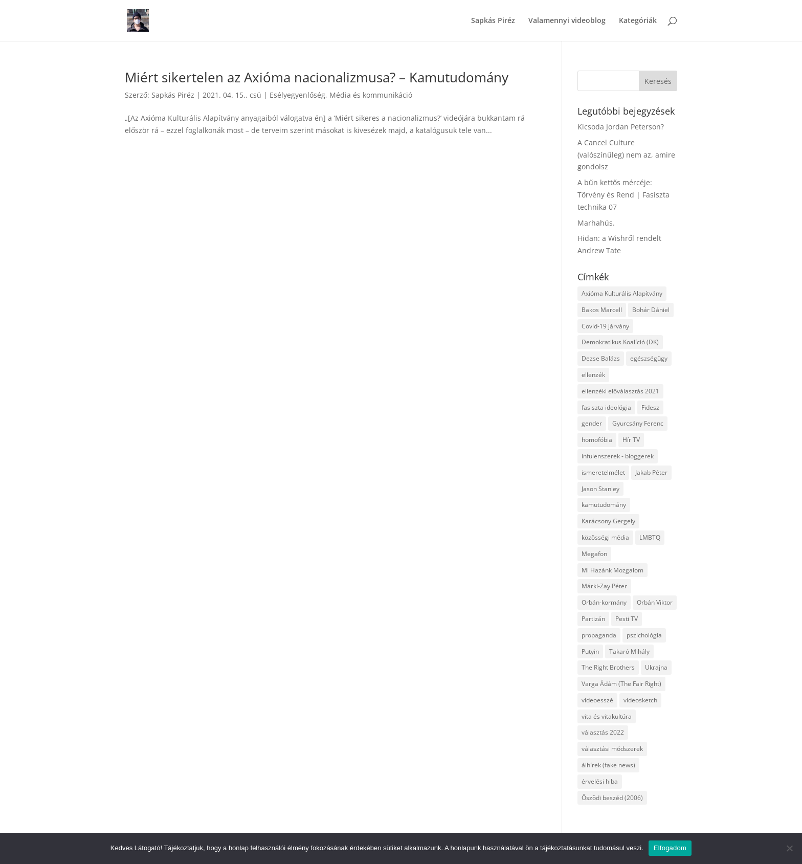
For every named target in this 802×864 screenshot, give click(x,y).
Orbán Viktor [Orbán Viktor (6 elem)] (655, 602)
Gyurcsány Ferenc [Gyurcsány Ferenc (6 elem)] (637, 423)
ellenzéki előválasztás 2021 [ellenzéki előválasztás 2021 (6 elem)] (620, 391)
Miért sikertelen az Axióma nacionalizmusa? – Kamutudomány (316, 77)
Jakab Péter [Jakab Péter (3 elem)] (651, 472)
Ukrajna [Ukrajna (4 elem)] (656, 667)
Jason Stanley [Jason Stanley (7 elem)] (600, 488)
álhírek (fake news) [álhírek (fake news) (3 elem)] (608, 765)
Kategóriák (638, 21)
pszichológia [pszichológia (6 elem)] (644, 635)
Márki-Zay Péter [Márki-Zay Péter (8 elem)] (604, 586)
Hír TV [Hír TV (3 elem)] (631, 439)
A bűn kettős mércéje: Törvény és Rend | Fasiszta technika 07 (623, 195)
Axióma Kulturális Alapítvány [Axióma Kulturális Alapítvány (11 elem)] (622, 293)
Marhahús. (596, 223)
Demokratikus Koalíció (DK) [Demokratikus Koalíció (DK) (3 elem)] (620, 342)
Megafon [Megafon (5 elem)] (594, 553)
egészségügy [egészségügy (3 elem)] (648, 358)
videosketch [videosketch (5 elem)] (640, 700)
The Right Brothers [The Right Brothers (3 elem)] (608, 667)
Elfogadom (670, 848)
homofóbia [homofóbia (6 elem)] (597, 439)
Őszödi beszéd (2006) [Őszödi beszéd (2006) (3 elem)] (612, 797)
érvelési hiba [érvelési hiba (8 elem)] (600, 781)
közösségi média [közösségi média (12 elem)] (605, 537)
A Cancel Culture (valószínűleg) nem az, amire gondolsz (626, 155)
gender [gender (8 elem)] (592, 423)
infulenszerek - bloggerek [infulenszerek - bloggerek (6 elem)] (618, 456)
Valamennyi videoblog (567, 21)
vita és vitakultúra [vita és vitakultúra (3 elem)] (607, 716)
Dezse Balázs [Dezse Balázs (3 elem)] (601, 358)
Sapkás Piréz (493, 21)
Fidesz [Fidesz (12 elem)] (650, 407)
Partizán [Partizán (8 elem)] (593, 618)
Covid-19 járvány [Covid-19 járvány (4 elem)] (605, 326)
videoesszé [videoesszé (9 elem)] (597, 700)
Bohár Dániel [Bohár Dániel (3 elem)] (651, 309)
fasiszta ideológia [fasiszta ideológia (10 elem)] (606, 407)
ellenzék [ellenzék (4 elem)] (593, 374)
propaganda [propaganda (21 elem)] (599, 635)
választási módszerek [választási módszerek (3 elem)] (612, 748)
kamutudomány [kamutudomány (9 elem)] (604, 504)
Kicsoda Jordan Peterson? (620, 126)
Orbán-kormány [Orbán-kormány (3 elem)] (604, 602)
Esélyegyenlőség (297, 95)
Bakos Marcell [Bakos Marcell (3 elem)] (602, 309)
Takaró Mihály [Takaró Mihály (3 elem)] (629, 651)
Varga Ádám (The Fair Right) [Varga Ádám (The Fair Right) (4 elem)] (621, 683)
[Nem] (789, 848)
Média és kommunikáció (370, 95)
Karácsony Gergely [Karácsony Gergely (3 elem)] (608, 521)
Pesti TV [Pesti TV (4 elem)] (626, 618)
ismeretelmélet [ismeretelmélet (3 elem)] (603, 472)
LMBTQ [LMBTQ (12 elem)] (649, 537)
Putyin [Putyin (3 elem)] (590, 651)
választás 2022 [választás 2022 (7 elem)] (603, 732)
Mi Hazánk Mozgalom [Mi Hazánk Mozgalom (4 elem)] (612, 570)
